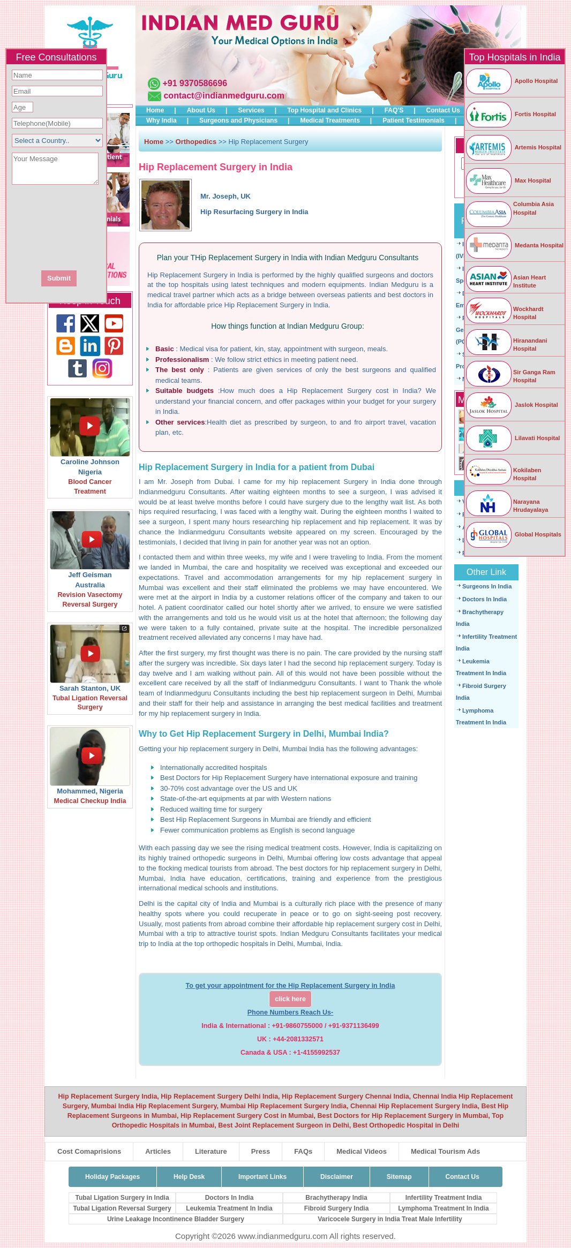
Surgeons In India (487, 586)
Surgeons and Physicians (238, 120)
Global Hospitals (513, 534)
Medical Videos (361, 1151)
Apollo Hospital (511, 81)
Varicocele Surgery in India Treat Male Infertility (390, 1219)
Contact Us (443, 110)
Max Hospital (508, 180)
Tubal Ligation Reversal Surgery (122, 1208)
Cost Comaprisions (89, 1151)
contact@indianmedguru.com (223, 95)
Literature (211, 1151)
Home (155, 110)
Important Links (262, 1177)
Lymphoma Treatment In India (443, 1208)
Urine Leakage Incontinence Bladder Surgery (175, 1219)
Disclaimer (336, 1177)
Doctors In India (484, 599)
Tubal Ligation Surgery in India (122, 1197)
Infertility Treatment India (443, 1197)
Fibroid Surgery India (336, 1208)
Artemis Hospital (513, 147)
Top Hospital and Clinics (324, 110)
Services (251, 110)
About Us (201, 110)
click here (290, 999)
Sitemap (399, 1177)
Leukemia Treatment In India (229, 1208)
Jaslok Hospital (511, 405)
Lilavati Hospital (512, 438)
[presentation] (114, 226)
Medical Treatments (329, 120)
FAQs (303, 1151)
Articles (158, 1151)
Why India (161, 120)
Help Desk (189, 1177)
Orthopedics (197, 142)
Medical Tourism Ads (445, 1151)
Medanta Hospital (514, 245)
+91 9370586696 (194, 83)
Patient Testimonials (413, 120)
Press (260, 1151)
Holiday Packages (112, 1177)
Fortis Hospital (510, 114)
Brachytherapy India (336, 1197)
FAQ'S (394, 110)
